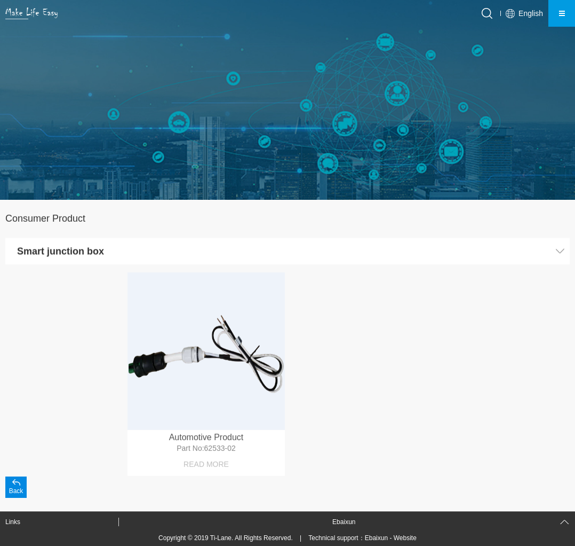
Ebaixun (376, 538)
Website (405, 538)
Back (16, 491)
